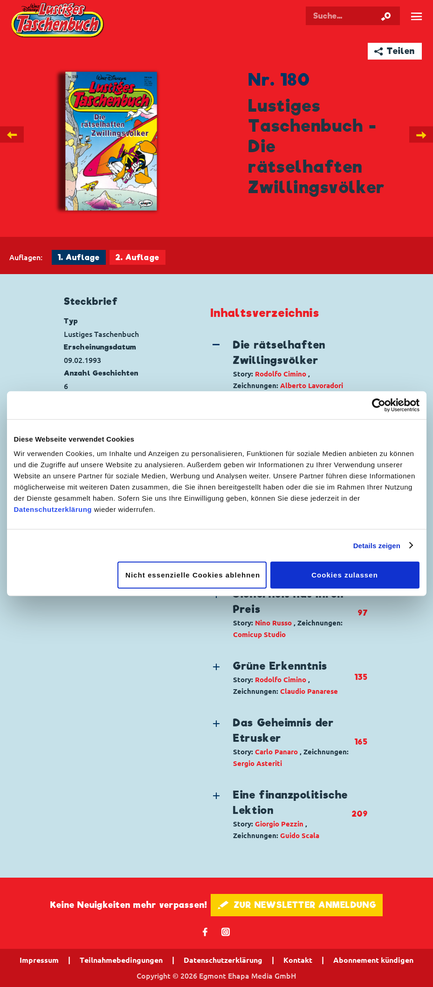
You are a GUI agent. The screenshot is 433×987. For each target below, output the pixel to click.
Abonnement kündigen (373, 960)
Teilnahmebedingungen (121, 960)
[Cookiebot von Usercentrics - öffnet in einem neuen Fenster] (378, 405)
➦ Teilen (394, 51)
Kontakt (297, 960)
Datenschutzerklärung (53, 509)
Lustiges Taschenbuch (58, 21)
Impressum (39, 960)
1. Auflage (79, 257)
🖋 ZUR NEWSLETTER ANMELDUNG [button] (296, 905)
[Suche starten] (385, 16)
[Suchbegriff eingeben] (353, 16)
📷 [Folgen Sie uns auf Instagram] (225, 931)
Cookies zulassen (344, 575)
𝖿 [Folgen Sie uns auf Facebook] (205, 931)
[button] (281, 364)
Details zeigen (376, 545)
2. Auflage (137, 257)
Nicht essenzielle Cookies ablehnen (192, 575)
